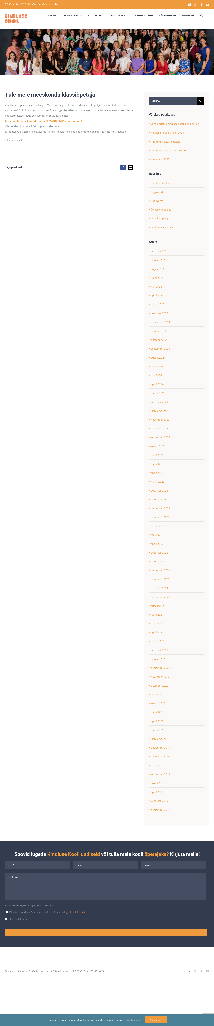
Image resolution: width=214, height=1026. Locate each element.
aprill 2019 (157, 792)
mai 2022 (156, 535)
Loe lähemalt (77, 912)
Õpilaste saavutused (162, 227)
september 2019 (160, 774)
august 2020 (158, 703)
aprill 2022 (157, 543)
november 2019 (160, 756)
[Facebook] (123, 167)
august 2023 (158, 446)
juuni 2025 (157, 277)
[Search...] (173, 101)
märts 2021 (157, 641)
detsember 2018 (160, 809)
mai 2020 (156, 712)
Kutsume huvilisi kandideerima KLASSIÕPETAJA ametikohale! (43, 121)
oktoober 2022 (159, 526)
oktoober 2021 (159, 588)
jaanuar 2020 (158, 738)
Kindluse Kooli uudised (164, 183)
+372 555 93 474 (28, 4)
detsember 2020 (160, 668)
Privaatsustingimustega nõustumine (29, 905)
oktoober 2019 (159, 765)
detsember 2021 (160, 570)
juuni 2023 (157, 455)
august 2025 (158, 269)
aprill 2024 (157, 384)
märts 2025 (157, 304)
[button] (201, 16)
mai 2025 (156, 286)
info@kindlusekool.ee (49, 4)
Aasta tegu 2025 (160, 159)
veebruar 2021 (159, 650)
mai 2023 (156, 464)
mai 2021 (156, 623)
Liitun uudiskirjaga (18, 919)
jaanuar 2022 (158, 561)
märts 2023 (157, 481)
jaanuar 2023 (158, 499)
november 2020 (160, 676)
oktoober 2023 (159, 428)
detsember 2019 (160, 747)
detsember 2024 (160, 322)
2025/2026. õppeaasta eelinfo (168, 150)
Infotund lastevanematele (165, 141)
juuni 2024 (157, 366)
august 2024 (158, 357)
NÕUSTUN (156, 1019)
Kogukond (157, 192)
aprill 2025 (157, 295)
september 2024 (160, 348)
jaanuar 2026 (158, 260)
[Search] (200, 101)
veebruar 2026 (159, 251)
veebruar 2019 (159, 800)
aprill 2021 (157, 632)
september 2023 (160, 437)
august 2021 (158, 605)
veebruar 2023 (159, 490)
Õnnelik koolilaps (161, 209)
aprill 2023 (157, 472)
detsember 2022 (160, 508)
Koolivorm (157, 200)
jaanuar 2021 (158, 659)
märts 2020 (157, 730)
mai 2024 (156, 375)
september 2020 (160, 694)
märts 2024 (157, 393)
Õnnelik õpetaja (160, 218)
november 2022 (160, 517)
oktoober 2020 (159, 685)
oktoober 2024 (159, 339)
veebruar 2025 (159, 313)
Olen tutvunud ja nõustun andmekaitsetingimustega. (47, 912)
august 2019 (158, 783)
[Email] (130, 167)
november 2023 (160, 419)
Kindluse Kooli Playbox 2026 (167, 132)
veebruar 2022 (159, 552)
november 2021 (160, 579)
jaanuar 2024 (158, 410)
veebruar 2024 (159, 402)
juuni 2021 (157, 614)
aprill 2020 (157, 721)
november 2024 (160, 331)
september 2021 (160, 597)
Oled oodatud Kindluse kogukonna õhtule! (175, 123)
